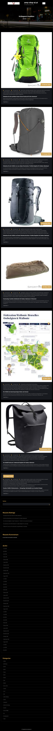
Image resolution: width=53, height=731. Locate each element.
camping (27, 292)
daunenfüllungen (40, 292)
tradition (17, 94)
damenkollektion (6, 91)
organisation (30, 93)
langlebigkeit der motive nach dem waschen (11, 481)
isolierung (5, 295)
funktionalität (33, 91)
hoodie (4, 677)
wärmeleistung (25, 296)
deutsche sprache (23, 385)
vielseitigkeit (27, 163)
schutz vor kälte (12, 296)
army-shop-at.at (31, 3)
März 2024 (5, 622)
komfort (35, 161)
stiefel (4, 699)
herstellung (22, 161)
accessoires (27, 455)
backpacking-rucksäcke (38, 455)
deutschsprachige (35, 385)
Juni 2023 (5, 647)
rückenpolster (5, 94)
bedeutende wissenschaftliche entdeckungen (11, 385)
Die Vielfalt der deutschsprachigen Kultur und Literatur (15, 391)
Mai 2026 (5, 551)
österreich (5, 388)
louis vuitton (5, 685)
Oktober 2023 (5, 636)
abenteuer (22, 159)
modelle (19, 457)
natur (24, 162)
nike (4, 694)
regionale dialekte (17, 388)
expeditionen (46, 292)
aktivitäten (27, 159)
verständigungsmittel (7, 389)
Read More (6, 101)
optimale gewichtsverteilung (32, 457)
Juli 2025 (5, 578)
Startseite (24, 18)
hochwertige (27, 161)
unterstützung (30, 233)
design (31, 229)
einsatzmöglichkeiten (40, 479)
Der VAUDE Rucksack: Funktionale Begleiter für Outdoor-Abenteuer (18, 462)
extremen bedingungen (7, 294)
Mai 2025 (5, 584)
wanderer (31, 163)
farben (29, 91)
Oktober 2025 (5, 570)
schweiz (22, 388)
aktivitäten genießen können (31, 90)
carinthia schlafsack (33, 292)
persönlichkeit (36, 481)
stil (9, 94)
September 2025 (6, 573)
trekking (20, 296)
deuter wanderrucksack (37, 229)
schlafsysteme (6, 296)
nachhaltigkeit (43, 230)
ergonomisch (25, 91)
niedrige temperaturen (19, 295)
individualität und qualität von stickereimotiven (17, 480)
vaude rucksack (41, 459)
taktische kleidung (6, 705)
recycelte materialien (26, 231)
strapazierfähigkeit (12, 163)
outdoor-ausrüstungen (14, 231)
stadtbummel (5, 163)
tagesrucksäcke (23, 459)
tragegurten (21, 94)
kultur (48, 385)
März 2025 (5, 589)
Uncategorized (15, 90)
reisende (46, 162)
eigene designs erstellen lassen (29, 479)
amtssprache (23, 384)
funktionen (23, 230)
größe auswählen (6, 93)
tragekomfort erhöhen (34, 459)
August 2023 (5, 641)
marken (21, 93)
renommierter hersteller (15, 459)
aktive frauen (23, 90)
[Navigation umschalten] (43, 3)
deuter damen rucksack (17, 91)
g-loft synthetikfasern (26, 294)
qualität (20, 231)
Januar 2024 (5, 628)
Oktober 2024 (5, 603)
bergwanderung (32, 159)
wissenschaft (37, 389)
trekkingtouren (16, 233)
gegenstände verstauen (40, 91)
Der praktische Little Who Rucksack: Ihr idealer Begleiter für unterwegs (15, 523)
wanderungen (45, 233)
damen (4, 666)
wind (29, 296)
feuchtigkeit (14, 294)
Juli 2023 (5, 644)
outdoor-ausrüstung (37, 93)
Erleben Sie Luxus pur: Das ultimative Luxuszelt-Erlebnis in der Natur (15, 526)
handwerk (46, 479)
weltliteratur (22, 389)
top (4, 713)
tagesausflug (12, 94)
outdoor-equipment (6, 459)
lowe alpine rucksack (7, 162)
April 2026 (5, 554)
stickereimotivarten (44, 484)
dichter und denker (42, 385)
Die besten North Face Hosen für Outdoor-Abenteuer (12, 515)
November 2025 (6, 567)
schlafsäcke (45, 295)
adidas (4, 661)
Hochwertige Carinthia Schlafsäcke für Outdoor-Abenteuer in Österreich (19, 299)
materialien (25, 93)
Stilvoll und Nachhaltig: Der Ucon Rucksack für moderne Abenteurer (15, 518)
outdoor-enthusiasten (29, 162)
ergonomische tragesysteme (18, 456)
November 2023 (6, 633)
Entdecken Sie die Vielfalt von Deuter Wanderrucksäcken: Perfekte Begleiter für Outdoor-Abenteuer (26, 235)
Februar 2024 (5, 625)
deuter (4, 669)
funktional (26, 456)
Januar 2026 (5, 562)
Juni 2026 (5, 548)
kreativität (39, 480)
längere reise (12, 93)
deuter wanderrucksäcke (7, 230)
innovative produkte (44, 294)
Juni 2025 (5, 581)
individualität (5, 480)
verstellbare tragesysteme (38, 233)
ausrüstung (32, 455)
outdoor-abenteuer (6, 231)
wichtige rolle (27, 389)
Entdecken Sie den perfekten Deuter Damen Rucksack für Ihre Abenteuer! (20, 96)
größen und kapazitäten (32, 456)
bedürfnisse (39, 90)
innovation (32, 161)
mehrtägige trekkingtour (12, 457)
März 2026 (5, 556)
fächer (14, 230)
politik (8, 388)
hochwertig (40, 456)
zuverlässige (32, 296)
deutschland (29, 385)
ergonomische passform (43, 159)
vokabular (16, 389)
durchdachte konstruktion (8, 456)
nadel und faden (31, 481)
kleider (4, 683)
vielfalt (13, 389)
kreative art (35, 480)
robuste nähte (43, 93)
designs (11, 91)
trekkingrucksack (10, 233)
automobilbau (34, 384)
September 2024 (6, 606)
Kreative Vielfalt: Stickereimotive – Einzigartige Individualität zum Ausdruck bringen (22, 488)
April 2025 (5, 587)
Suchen (4, 501)
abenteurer (23, 455)
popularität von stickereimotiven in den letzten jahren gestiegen (15, 483)
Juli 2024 (5, 611)
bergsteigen (23, 292)
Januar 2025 (5, 595)
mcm (4, 691)
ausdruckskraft (29, 384)
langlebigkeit (17, 93)
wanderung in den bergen (15, 460)
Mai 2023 (5, 650)
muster (26, 481)
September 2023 (6, 639)
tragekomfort (22, 163)
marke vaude (5, 457)
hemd (4, 674)
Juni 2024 (5, 614)
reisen (43, 162)
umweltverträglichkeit (23, 233)
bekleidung (5, 663)
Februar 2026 (5, 559)
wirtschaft (32, 389)
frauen (4, 672)
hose (4, 680)
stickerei (38, 484)
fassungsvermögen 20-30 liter (8, 161)
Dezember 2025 (6, 565)
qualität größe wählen (37, 162)
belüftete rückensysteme (25, 229)
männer (4, 688)
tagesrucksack (40, 231)
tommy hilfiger (5, 710)
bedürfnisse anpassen (46, 90)
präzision (11, 388)
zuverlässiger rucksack (24, 460)
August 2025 (5, 576)
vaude (4, 718)
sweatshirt (5, 702)
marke (21, 162)
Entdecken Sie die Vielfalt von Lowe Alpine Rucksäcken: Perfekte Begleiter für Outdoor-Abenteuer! (26, 166)
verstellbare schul (6, 460)
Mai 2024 (5, 617)
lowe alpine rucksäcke (15, 162)
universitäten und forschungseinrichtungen (40, 388)
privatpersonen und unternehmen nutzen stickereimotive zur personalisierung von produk (20, 484)
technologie (26, 388)
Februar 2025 (5, 592)
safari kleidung (6, 696)
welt (19, 389)
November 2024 (6, 600)
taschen (45, 231)
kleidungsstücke (29, 480)
